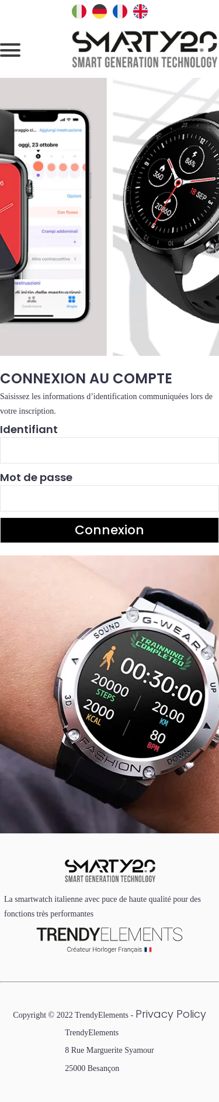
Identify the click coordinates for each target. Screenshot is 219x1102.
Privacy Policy (170, 1014)
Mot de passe (36, 477)
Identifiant (29, 429)
